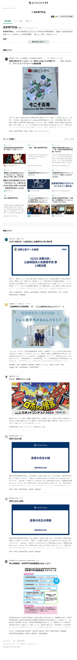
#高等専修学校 (23, 367)
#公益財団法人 (18, 292)
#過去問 (31, 489)
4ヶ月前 (61, 58)
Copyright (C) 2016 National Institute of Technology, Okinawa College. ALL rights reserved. (38, 156)
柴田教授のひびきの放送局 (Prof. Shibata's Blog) (22, 560)
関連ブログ (29, 21)
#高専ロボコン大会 (39, 427)
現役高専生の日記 (14, 436)
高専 (42, 34)
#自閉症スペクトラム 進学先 (44, 364)
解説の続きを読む (38, 42)
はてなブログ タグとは (9, 644)
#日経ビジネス (33, 131)
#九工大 (11, 631)
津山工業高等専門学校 (11, 198)
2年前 (17, 376)
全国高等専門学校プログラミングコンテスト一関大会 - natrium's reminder (62, 175)
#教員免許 (38, 489)
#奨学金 (26, 292)
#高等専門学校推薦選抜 (16, 633)
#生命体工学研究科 (38, 631)
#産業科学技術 (13, 295)
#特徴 (15, 489)
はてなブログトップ (33, 644)
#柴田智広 (34, 633)
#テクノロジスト (44, 131)
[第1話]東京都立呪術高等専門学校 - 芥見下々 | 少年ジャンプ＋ (14, 148)
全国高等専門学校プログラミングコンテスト (38, 174)
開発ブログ (24, 644)
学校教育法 (24, 31)
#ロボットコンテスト (25, 427)
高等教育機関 (48, 31)
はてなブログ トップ (9, 8)
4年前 (37, 560)
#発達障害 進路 (14, 364)
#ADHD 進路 (59, 364)
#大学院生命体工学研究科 (23, 631)
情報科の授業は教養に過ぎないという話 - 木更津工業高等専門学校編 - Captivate (62, 149)
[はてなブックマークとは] (15, 139)
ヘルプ (18, 644)
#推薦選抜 (63, 631)
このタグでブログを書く (66, 16)
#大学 (60, 292)
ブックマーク (8, 145)
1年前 (22, 239)
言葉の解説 (7, 21)
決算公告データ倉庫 (14, 239)
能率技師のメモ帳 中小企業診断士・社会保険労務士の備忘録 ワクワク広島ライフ (33, 58)
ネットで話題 (18, 21)
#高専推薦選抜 (42, 633)
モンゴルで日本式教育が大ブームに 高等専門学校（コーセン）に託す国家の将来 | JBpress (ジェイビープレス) (38, 200)
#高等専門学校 (18, 131)
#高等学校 (43, 292)
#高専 (11, 131)
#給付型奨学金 (34, 292)
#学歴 (26, 131)
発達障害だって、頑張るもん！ (17, 303)
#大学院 (65, 292)
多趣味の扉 (12, 376)
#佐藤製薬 (22, 295)
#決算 (11, 292)
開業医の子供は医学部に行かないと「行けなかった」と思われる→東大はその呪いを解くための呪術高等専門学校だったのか (14, 175)
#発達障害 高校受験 (27, 364)
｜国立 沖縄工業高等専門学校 (37, 148)
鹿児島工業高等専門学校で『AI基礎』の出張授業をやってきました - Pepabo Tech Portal (62, 200)
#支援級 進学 (13, 367)
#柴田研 (27, 633)
